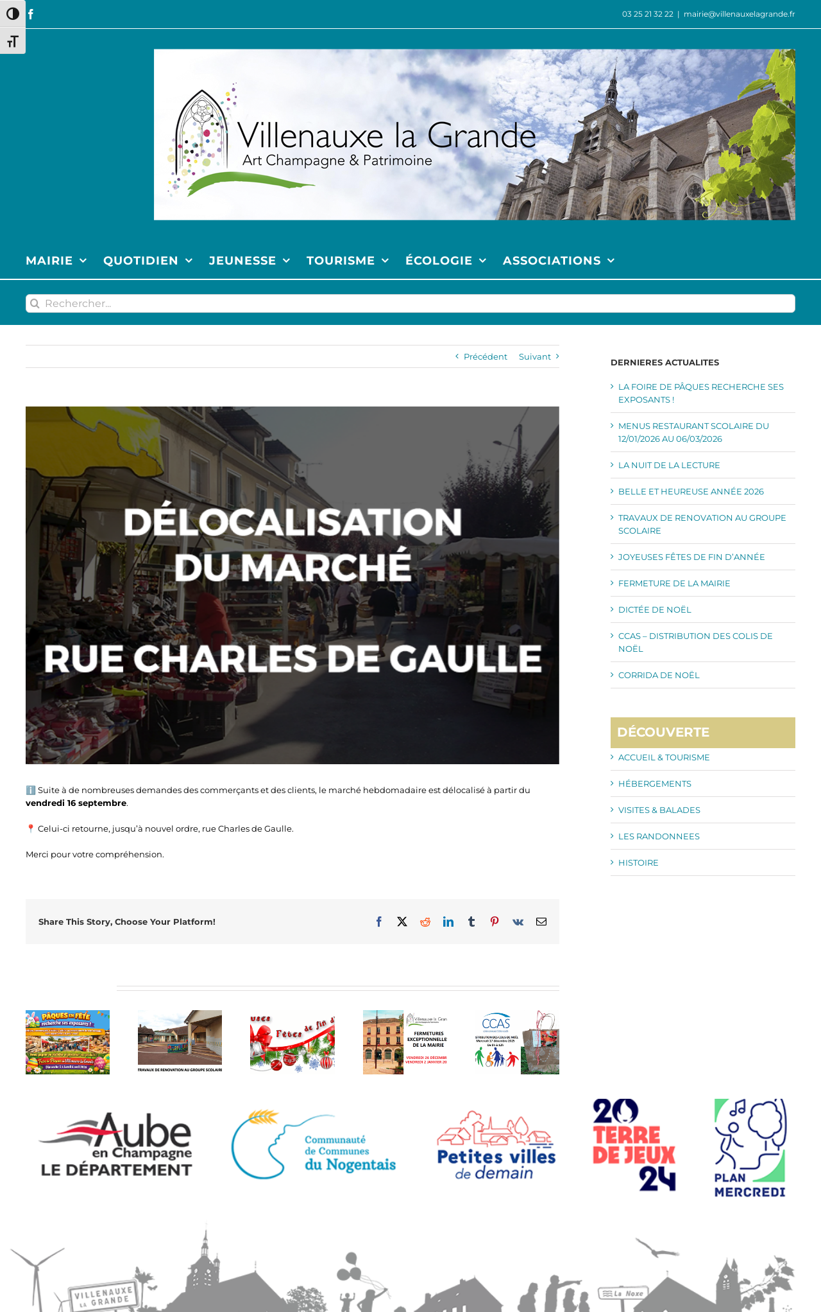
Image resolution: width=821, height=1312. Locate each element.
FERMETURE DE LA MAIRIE (674, 583)
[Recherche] (35, 303)
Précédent (485, 356)
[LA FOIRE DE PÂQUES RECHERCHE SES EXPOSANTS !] (68, 1015)
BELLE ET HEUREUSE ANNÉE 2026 (691, 491)
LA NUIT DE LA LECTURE (669, 465)
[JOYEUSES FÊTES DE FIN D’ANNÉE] (292, 1015)
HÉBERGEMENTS (654, 783)
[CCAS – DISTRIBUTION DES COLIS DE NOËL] (517, 1015)
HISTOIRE (638, 862)
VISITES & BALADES (659, 810)
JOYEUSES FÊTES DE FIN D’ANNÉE (691, 557)
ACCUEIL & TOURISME (664, 757)
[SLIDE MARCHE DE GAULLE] (292, 585)
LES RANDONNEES (659, 836)
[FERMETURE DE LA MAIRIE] (405, 1015)
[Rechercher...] (410, 303)
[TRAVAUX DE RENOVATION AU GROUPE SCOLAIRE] (180, 1015)
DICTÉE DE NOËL (654, 609)
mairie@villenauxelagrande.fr (739, 14)
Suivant (535, 356)
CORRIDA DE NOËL (659, 675)
